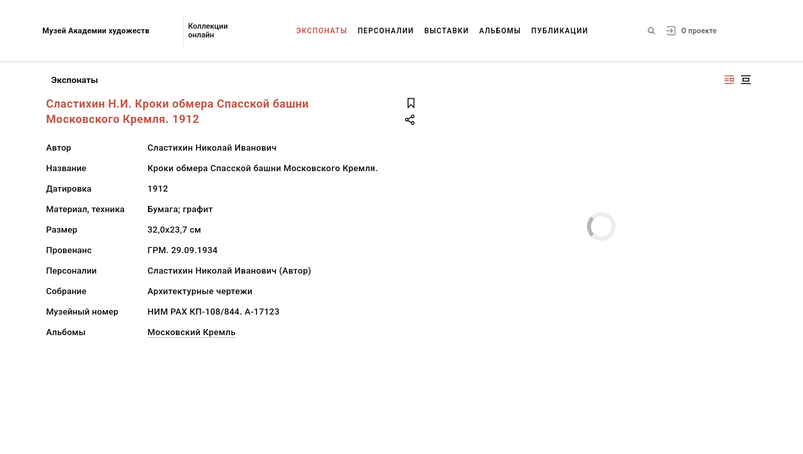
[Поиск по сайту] (651, 30)
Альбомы (500, 31)
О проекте (698, 31)
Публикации (560, 31)
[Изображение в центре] (745, 79)
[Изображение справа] (729, 79)
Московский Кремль (191, 332)
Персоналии (385, 31)
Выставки (446, 31)
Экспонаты (322, 31)
